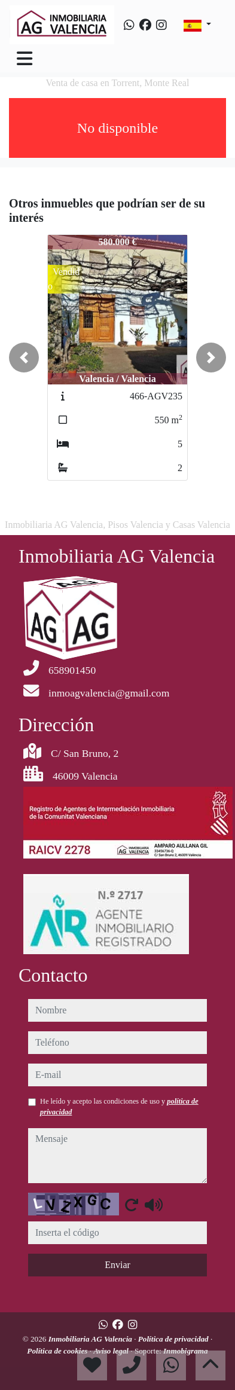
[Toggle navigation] (24, 58)
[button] (24, 357)
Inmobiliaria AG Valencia (91, 1338)
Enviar (117, 1265)
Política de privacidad (174, 1338)
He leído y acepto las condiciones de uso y (119, 1106)
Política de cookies (58, 1350)
